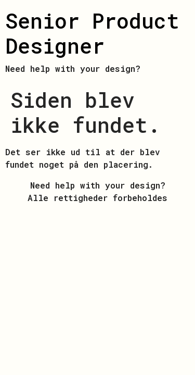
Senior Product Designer (92, 33)
